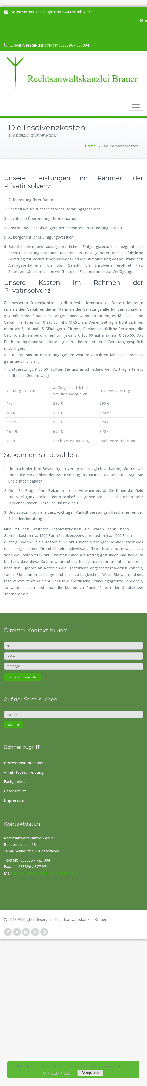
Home (90, 146)
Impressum (14, 800)
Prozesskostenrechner (24, 763)
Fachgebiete (15, 781)
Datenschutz (15, 791)
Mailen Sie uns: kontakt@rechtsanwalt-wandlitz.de (51, 12)
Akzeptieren (90, 1073)
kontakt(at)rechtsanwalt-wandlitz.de (46, 873)
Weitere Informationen (57, 1072)
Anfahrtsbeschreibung (23, 772)
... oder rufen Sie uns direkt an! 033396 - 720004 (49, 45)
